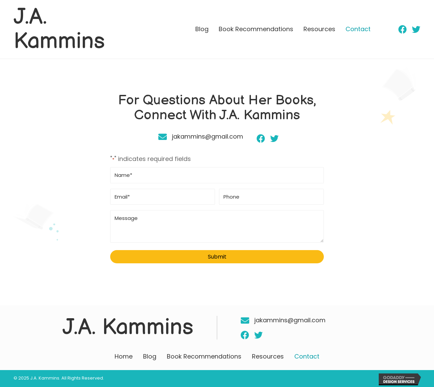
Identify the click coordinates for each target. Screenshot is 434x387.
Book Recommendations (204, 356)
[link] (202, 29)
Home (124, 356)
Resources (268, 356)
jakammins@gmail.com (207, 136)
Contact (306, 356)
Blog (149, 356)
